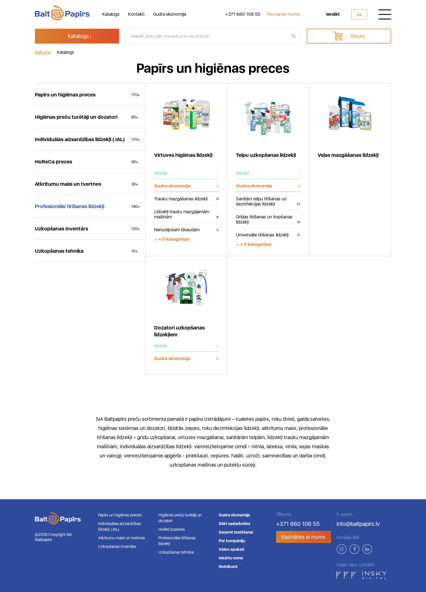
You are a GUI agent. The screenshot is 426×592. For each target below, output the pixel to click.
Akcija (186, 173)
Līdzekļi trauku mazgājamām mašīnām (186, 214)
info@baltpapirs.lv (358, 523)
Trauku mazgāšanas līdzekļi (186, 199)
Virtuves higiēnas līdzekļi (183, 155)
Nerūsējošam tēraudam (186, 229)
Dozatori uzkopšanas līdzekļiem (179, 331)
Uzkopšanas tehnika (176, 552)
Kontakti (136, 14)
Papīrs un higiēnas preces (120, 515)
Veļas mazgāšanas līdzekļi (348, 155)
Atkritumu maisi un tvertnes (121, 538)
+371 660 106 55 (242, 14)
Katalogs (111, 14)
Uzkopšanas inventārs (117, 546)
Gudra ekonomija (169, 14)
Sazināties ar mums (303, 537)
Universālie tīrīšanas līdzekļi (268, 235)
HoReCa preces (171, 529)
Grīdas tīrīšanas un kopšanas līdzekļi (268, 219)
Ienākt (333, 14)
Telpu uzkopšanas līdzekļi (266, 155)
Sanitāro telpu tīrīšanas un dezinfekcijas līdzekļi (268, 201)
